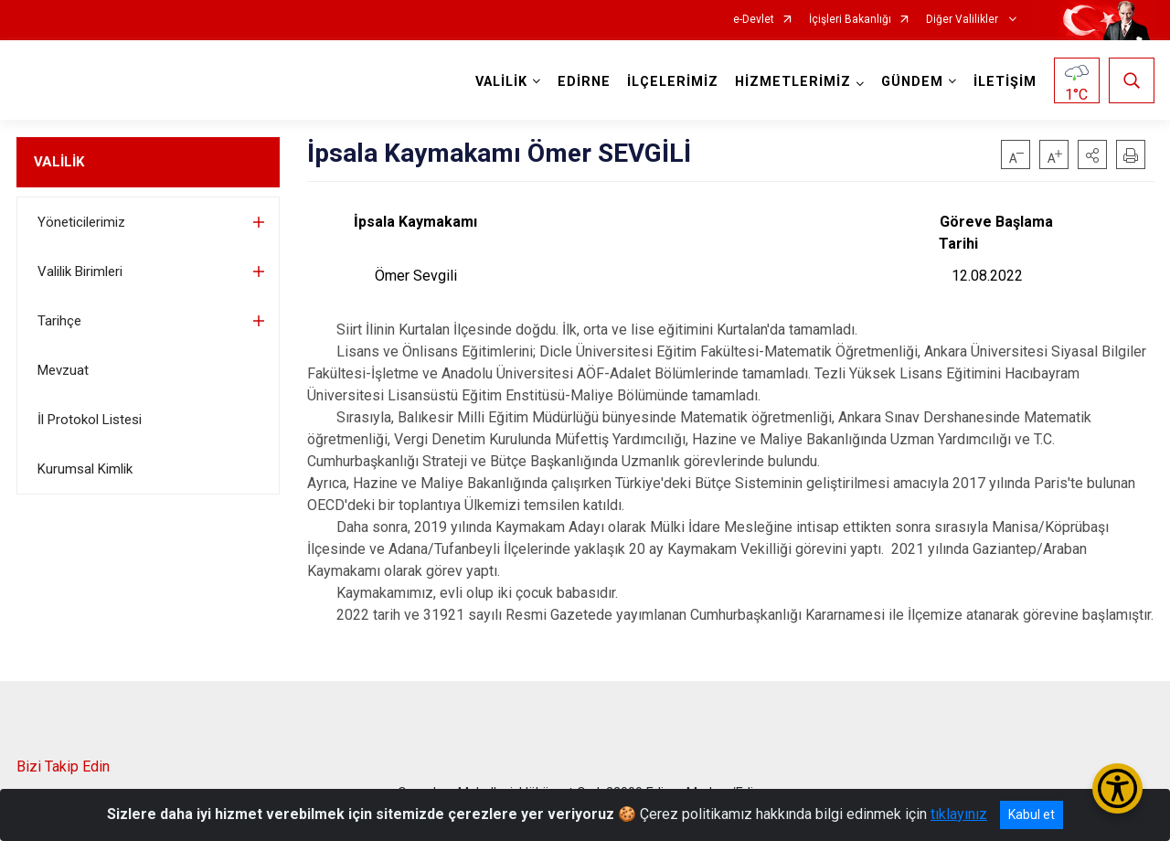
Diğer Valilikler (963, 20)
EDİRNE (584, 82)
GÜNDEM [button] (912, 82)
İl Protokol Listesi (89, 419)
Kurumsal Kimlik (85, 469)
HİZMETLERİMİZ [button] (793, 82)
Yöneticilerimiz (81, 222)
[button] (1092, 154)
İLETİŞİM (1005, 82)
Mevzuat (63, 370)
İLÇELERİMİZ (672, 82)
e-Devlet (753, 20)
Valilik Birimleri (79, 271)
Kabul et (1031, 814)
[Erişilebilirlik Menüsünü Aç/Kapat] (1117, 788)
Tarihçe (59, 321)
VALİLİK (59, 162)
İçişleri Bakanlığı (850, 20)
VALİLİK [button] (501, 82)
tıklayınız (959, 814)
